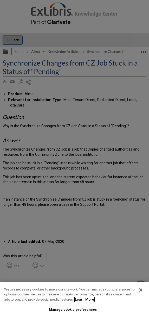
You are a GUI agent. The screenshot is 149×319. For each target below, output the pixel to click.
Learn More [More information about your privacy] (84, 299)
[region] (74, 300)
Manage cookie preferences (73, 309)
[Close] (140, 290)
